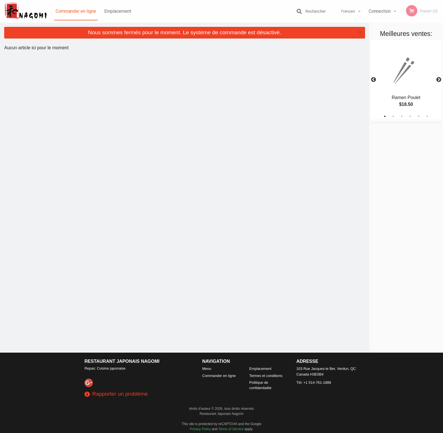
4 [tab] (410, 116)
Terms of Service (231, 429)
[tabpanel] (406, 80)
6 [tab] (427, 116)
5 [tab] (419, 116)
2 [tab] (393, 116)
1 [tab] (385, 116)
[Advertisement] (406, 208)
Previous (373, 80)
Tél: (313, 382)
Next (439, 80)
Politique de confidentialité (260, 385)
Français (348, 11)
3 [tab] (402, 116)
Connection (380, 11)
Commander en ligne (76, 11)
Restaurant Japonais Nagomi (122, 361)
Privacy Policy (200, 429)
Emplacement (117, 11)
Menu (206, 368)
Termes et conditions (265, 376)
